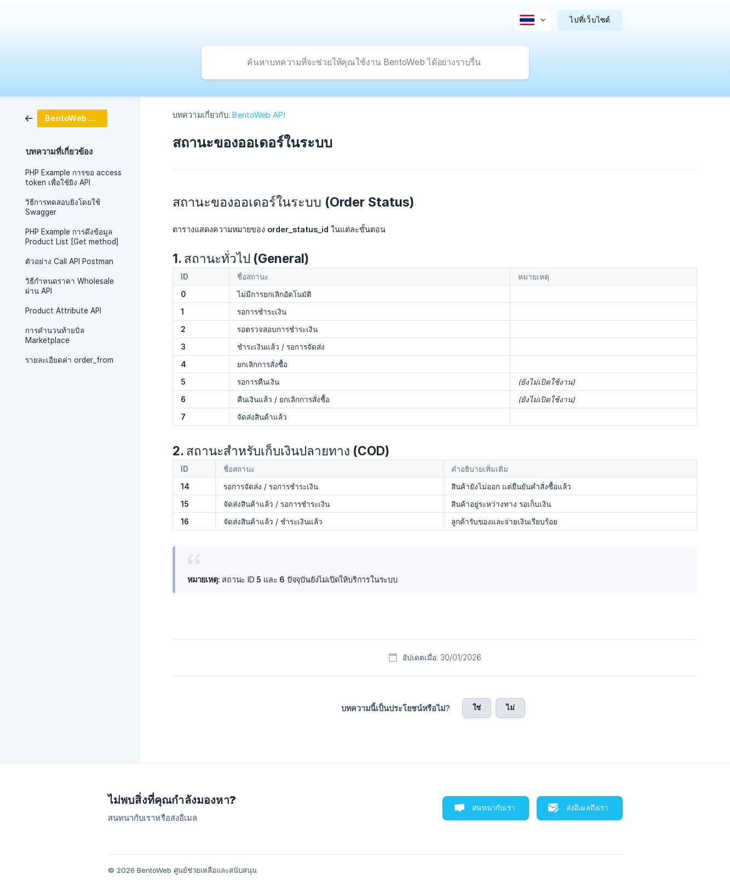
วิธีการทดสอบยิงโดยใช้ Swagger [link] (62, 207)
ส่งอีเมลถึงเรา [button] (587, 807)
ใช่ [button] (477, 707)
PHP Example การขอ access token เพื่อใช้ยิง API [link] (73, 177)
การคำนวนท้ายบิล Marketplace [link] (54, 335)
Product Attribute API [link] (63, 310)
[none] (532, 20)
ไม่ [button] (510, 707)
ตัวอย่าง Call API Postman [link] (69, 261)
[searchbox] (365, 62)
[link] (66, 117)
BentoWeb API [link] (258, 114)
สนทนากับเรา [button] (493, 807)
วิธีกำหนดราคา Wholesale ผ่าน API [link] (69, 286)
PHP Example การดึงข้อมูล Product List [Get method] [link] (72, 236)
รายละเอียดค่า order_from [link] (69, 360)
